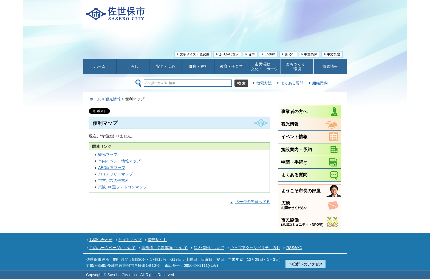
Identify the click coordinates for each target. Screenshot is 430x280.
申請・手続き (294, 162)
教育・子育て (231, 66)
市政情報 (330, 66)
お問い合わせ (100, 239)
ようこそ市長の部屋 (301, 190)
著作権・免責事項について (165, 247)
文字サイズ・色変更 (194, 54)
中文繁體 (333, 54)
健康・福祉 (198, 66)
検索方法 (264, 83)
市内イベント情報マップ (119, 161)
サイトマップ (130, 239)
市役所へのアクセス (305, 264)
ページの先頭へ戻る (252, 201)
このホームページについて (112, 247)
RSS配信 (294, 247)
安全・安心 (165, 66)
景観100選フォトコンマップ (122, 187)
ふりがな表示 (229, 54)
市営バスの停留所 (113, 180)
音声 (251, 54)
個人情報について (209, 247)
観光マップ (107, 154)
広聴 (294, 205)
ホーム (100, 66)
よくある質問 (292, 83)
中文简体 (310, 54)
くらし (132, 66)
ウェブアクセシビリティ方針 (255, 247)
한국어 (290, 54)
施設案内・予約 (296, 149)
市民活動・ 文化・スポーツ (264, 66)
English (269, 54)
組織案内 (320, 83)
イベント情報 (294, 136)
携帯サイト (157, 239)
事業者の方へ (294, 111)
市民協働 (302, 222)
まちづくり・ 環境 (297, 66)
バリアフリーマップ (115, 174)
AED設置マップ (111, 167)
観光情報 (113, 99)
